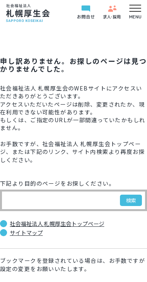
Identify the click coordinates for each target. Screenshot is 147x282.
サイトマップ (26, 233)
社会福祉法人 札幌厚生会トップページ (57, 224)
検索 (131, 200)
